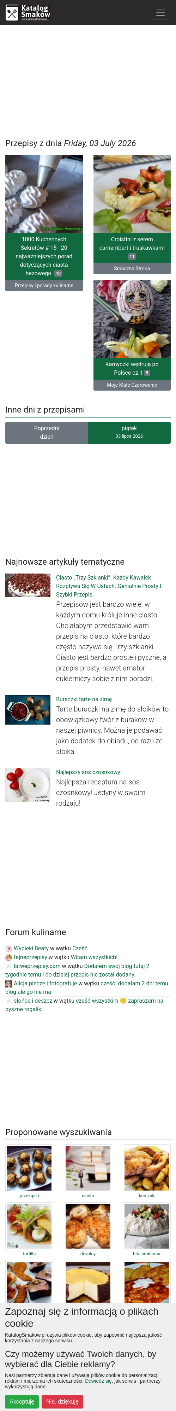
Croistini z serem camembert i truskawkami (132, 248)
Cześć (79, 948)
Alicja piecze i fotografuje (41, 983)
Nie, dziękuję (62, 1402)
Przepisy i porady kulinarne (44, 285)
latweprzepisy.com (33, 966)
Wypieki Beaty (27, 948)
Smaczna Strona (132, 268)
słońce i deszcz (28, 1000)
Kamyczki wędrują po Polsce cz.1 (132, 368)
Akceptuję (22, 1402)
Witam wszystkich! (94, 957)
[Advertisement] (88, 80)
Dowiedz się (98, 1381)
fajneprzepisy (26, 957)
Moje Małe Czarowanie (132, 385)
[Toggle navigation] (160, 13)
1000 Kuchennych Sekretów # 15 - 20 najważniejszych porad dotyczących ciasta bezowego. (44, 256)
